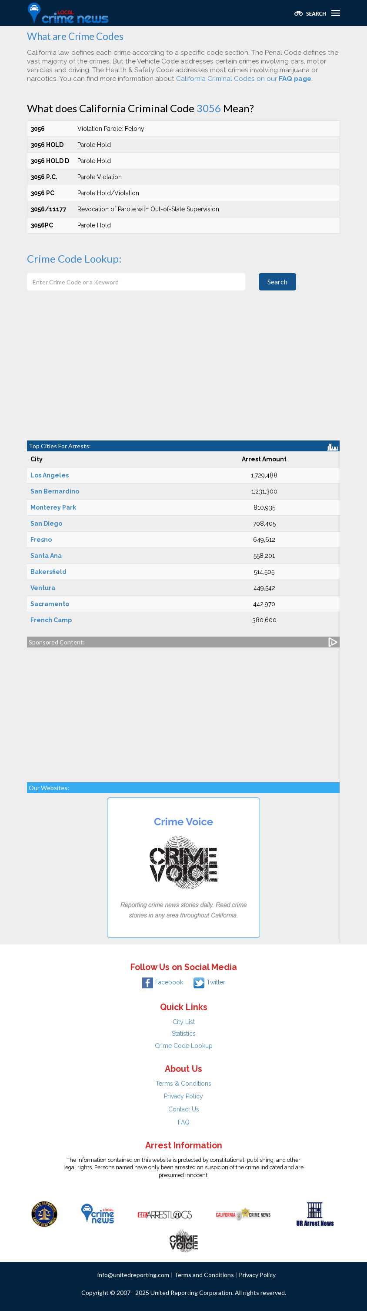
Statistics (184, 1033)
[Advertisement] (183, 375)
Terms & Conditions (183, 1083)
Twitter (209, 982)
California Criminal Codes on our (243, 79)
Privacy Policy (183, 1096)
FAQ (184, 1122)
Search (277, 281)
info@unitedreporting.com (133, 1274)
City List (184, 1021)
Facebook (162, 982)
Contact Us (183, 1109)
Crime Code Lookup (184, 1045)
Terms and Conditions (204, 1274)
